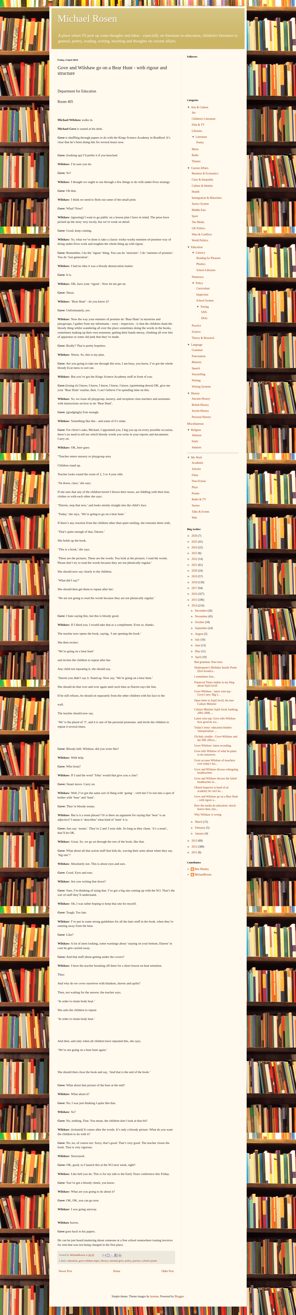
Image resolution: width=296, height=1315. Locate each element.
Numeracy (198, 276)
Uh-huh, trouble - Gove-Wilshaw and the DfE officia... (215, 738)
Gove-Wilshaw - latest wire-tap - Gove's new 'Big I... (213, 693)
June (198, 645)
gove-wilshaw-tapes (89, 1260)
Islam (195, 441)
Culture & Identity (202, 185)
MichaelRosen (203, 874)
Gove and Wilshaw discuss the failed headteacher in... (215, 780)
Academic (198, 462)
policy (128, 1260)
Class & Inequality (202, 179)
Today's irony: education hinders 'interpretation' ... (213, 729)
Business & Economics (205, 173)
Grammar (197, 350)
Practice (196, 325)
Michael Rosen (87, 18)
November (201, 616)
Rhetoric (197, 362)
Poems (195, 493)
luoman (154, 1296)
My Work (196, 457)
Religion (196, 429)
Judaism (196, 447)
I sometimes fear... (204, 676)
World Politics (200, 240)
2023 (195, 553)
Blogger (179, 1296)
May (198, 651)
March (199, 821)
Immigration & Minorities (207, 197)
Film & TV (198, 124)
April (198, 657)
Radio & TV (199, 499)
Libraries (197, 130)
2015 (195, 599)
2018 (195, 582)
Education (197, 247)
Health (195, 191)
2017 (195, 588)
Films (195, 475)
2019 (195, 576)
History (195, 393)
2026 (195, 535)
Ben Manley (202, 869)
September (201, 628)
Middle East (199, 210)
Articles (196, 469)
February (200, 827)
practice (137, 1260)
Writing (196, 380)
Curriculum (203, 288)
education (72, 1260)
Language (196, 344)
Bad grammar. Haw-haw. (208, 662)
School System (205, 300)
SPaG (204, 318)
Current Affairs (199, 168)
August (199, 633)
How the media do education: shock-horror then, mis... (215, 807)
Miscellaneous (195, 423)
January (200, 833)
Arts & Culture (199, 107)
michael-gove (117, 1260)
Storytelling (198, 374)
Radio (195, 155)
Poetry (200, 142)
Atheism (196, 435)
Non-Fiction (199, 481)
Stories (196, 505)
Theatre (196, 161)
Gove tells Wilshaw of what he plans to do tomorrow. (215, 753)
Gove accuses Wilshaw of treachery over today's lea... (214, 762)
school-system (149, 1260)
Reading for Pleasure (208, 258)
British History (200, 404)
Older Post (168, 1271)
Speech (196, 368)
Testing (204, 306)
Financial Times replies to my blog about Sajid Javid (214, 684)
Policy (199, 283)
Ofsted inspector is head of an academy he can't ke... (211, 789)
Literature (201, 136)
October (200, 622)
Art (194, 112)
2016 (195, 593)
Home (116, 1271)
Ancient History (201, 398)
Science (196, 331)
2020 (195, 570)
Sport (195, 216)
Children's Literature (204, 118)
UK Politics (198, 228)
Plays (195, 487)
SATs (204, 312)
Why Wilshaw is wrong (207, 814)
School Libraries (205, 270)
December (201, 610)
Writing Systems (201, 386)
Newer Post (65, 1271)
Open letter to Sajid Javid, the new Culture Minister (214, 702)
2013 (195, 840)
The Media (198, 222)
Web (194, 517)
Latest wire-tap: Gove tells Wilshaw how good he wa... (215, 720)
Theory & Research (203, 337)
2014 (195, 605)
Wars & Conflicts (202, 234)
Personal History (201, 417)
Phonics (200, 264)
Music (195, 149)
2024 (195, 547)
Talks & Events (200, 511)
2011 (195, 852)
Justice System (200, 203)
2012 (195, 846)
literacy (105, 1260)
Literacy (200, 252)
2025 (195, 541)
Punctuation (199, 356)
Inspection (202, 294)
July (197, 639)
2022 (195, 558)
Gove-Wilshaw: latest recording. (213, 745)
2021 (195, 564)
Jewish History (200, 410)
